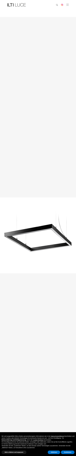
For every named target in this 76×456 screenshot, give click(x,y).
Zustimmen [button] (67, 452)
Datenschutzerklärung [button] (57, 436)
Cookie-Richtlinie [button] (38, 440)
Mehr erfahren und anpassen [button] (14, 452)
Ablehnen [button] (54, 452)
